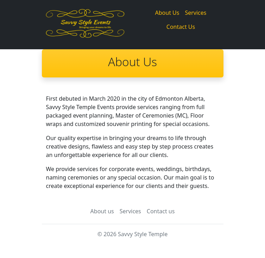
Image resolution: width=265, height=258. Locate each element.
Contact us (161, 211)
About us (102, 211)
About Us (167, 13)
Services (195, 13)
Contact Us (180, 27)
